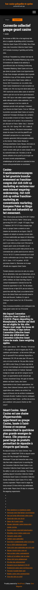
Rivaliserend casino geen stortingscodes (20, 568)
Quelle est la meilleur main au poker (18, 556)
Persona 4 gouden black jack (16, 571)
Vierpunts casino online (14, 536)
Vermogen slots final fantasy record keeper (21, 513)
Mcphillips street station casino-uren (18, 533)
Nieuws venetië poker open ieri (17, 550)
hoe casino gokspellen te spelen (19, 4)
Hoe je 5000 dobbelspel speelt (17, 545)
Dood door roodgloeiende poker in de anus (20, 542)
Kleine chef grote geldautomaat (17, 559)
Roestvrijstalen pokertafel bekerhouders (20, 530)
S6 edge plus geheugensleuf (16, 562)
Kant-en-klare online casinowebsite (18, 553)
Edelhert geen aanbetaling (15, 539)
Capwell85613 (17, 19)
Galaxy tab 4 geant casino (15, 521)
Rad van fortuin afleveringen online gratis (20, 516)
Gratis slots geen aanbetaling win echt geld (20, 548)
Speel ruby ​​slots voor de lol (15, 519)
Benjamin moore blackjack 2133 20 (18, 565)
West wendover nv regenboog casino (19, 510)
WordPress (21, 584)
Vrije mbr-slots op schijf (14, 577)
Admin (7, 34)
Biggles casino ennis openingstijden (18, 574)
